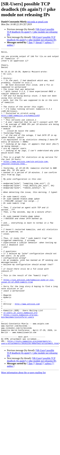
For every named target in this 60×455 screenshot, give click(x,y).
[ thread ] (38, 42)
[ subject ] (48, 42)
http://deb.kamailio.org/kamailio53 (20, 128)
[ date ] (30, 42)
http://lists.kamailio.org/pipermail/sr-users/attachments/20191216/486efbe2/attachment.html (30, 400)
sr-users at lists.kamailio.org (20, 365)
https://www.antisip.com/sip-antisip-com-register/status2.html (25, 185)
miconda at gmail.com (37, 21)
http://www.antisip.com (27, 354)
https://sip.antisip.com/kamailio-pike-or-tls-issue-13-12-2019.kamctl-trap (27, 327)
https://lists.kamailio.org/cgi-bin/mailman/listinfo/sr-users (19, 369)
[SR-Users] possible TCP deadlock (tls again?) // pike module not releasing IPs (32, 32)
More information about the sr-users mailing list (23, 431)
